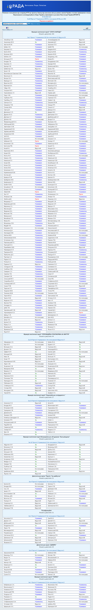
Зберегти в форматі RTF (7, 28)
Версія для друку (87, 28)
